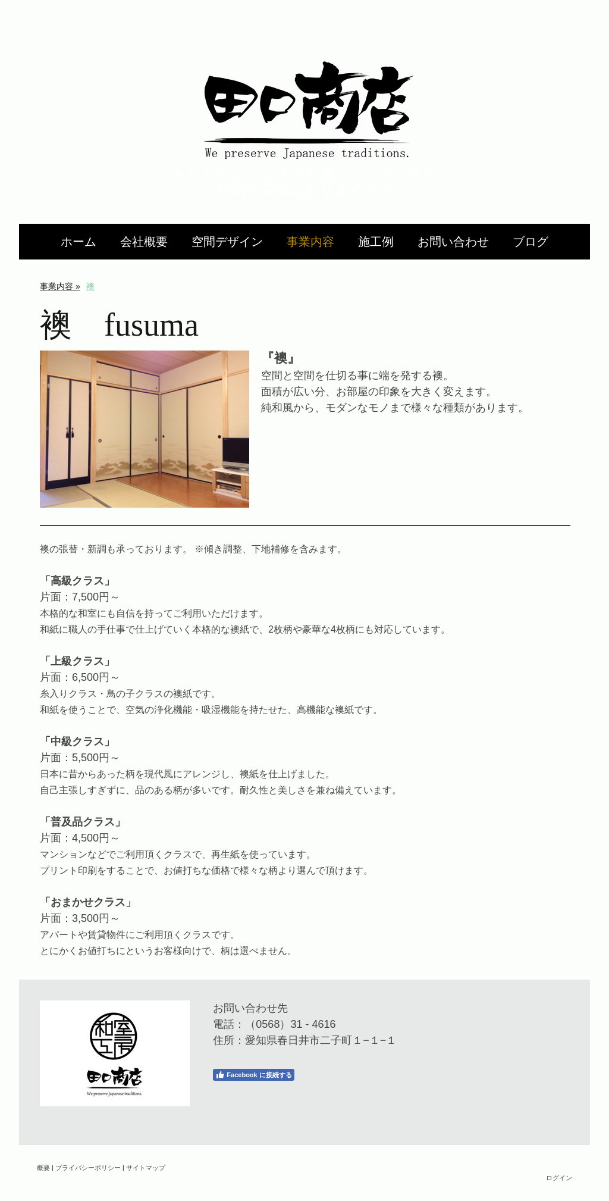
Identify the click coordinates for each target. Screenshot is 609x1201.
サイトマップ (145, 1167)
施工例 (376, 241)
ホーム (78, 241)
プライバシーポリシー (88, 1167)
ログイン (559, 1177)
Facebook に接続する (253, 1075)
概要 (43, 1167)
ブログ (530, 241)
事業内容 (310, 241)
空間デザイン (227, 241)
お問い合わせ (453, 241)
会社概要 (144, 241)
